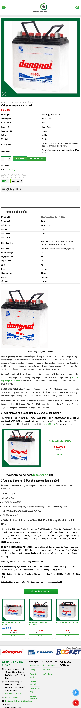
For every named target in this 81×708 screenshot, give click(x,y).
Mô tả (5, 181)
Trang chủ (4, 102)
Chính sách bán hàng (35, 675)
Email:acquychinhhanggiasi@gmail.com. (19, 686)
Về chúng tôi (34, 650)
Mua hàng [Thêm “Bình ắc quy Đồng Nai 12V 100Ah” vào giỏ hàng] (13, 621)
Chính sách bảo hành (33, 667)
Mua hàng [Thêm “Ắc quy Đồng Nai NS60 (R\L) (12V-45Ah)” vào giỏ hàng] (40, 621)
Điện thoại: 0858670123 (13, 679)
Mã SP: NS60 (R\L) (40, 618)
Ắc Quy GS (46, 655)
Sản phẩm (15, 102)
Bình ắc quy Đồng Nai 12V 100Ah (11, 608)
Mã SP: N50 (67, 618)
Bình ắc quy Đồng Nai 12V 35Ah (60, 426)
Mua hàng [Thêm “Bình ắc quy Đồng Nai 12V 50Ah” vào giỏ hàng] (67, 621)
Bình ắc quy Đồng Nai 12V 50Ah (67, 607)
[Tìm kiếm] (77, 7)
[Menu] (4, 7)
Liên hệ (32, 655)
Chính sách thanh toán (33, 682)
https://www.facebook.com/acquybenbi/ (45, 567)
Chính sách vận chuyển (35, 660)
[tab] (5, 181)
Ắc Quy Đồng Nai (28, 102)
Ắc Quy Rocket (48, 659)
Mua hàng (19, 159)
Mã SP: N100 (13, 618)
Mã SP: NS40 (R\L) (59, 434)
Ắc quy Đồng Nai (40, 459)
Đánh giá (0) (17, 181)
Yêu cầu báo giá (36, 159)
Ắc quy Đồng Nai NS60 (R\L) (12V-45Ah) (39, 608)
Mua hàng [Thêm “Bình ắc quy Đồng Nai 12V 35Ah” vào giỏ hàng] (59, 439)
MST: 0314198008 (12, 682)
